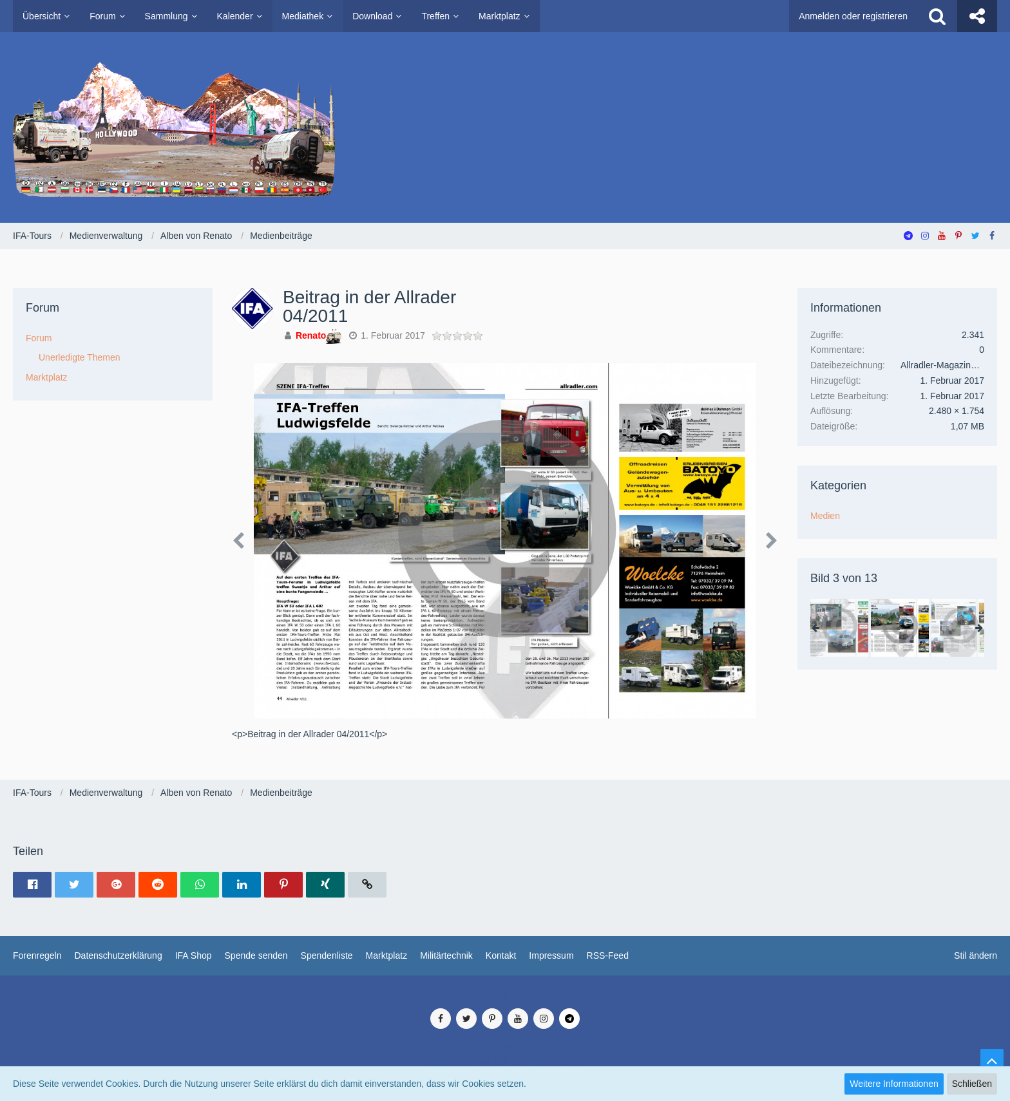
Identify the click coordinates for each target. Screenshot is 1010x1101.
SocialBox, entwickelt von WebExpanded (504, 1062)
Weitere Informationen (894, 1083)
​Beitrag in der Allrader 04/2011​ (369, 306)
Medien (825, 516)
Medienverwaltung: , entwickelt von (504, 995)
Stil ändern (975, 955)
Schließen (972, 1083)
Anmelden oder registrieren (853, 16)
